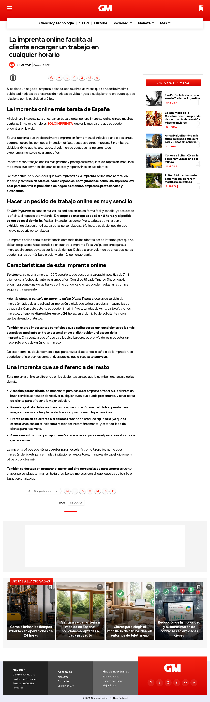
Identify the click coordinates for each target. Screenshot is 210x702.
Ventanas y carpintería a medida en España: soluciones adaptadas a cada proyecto (80, 629)
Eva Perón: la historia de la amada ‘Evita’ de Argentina (182, 96)
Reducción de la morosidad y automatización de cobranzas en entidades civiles (179, 629)
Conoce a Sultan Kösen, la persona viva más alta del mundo (181, 159)
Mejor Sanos (110, 685)
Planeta (171, 186)
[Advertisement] (105, 546)
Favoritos (18, 688)
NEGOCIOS (76, 502)
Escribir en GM (66, 685)
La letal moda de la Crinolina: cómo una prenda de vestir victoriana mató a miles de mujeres (182, 117)
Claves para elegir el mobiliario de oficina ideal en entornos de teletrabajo (129, 631)
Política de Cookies (23, 683)
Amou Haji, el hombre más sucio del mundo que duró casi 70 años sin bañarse (181, 139)
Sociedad (172, 146)
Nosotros (63, 676)
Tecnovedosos (111, 676)
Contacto (63, 681)
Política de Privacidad (25, 679)
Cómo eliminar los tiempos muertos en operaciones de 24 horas (31, 631)
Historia (171, 103)
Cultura (171, 127)
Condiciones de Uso (24, 674)
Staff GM (25, 64)
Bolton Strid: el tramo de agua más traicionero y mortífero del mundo (181, 179)
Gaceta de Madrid (113, 681)
